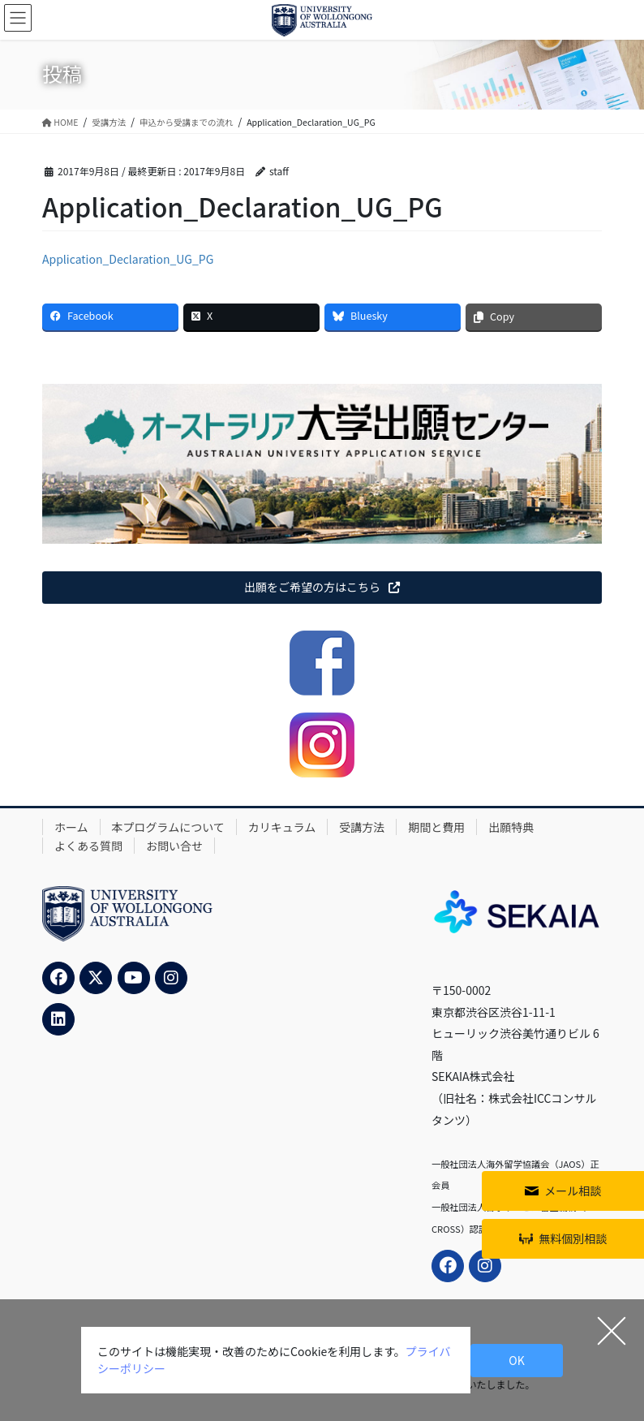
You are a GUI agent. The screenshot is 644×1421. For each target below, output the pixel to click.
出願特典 (511, 827)
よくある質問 (88, 846)
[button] (322, 587)
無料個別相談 (573, 1238)
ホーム (71, 827)
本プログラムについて (168, 827)
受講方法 (361, 827)
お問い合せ (174, 846)
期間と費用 (436, 827)
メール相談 (572, 1190)
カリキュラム (282, 827)
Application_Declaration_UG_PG (127, 259)
